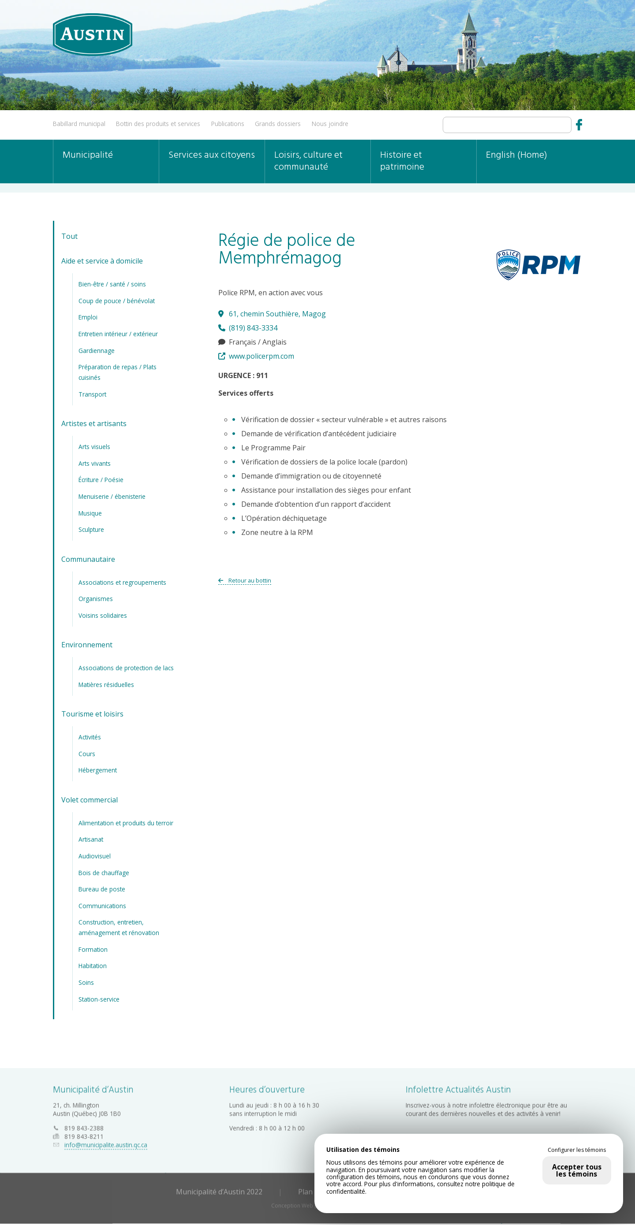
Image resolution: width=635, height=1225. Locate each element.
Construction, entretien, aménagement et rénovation (118, 927)
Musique (90, 513)
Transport (92, 394)
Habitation (92, 965)
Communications (102, 906)
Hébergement (97, 770)
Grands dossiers (278, 123)
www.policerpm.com (256, 356)
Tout (69, 236)
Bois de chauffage (103, 873)
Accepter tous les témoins (576, 1170)
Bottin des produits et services (158, 123)
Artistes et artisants (94, 423)
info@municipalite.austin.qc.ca (105, 1142)
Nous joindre (330, 123)
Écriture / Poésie (100, 479)
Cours (86, 754)
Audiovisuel (94, 856)
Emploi (87, 317)
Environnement (86, 645)
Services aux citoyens (211, 155)
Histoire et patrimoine (402, 161)
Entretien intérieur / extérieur (118, 334)
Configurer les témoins (577, 1150)
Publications (227, 123)
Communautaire (88, 559)
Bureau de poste (101, 889)
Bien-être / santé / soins (112, 284)
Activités (89, 737)
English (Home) (516, 155)
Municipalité (88, 155)
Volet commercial (89, 800)
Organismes (95, 598)
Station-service (99, 999)
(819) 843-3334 (247, 328)
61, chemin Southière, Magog (272, 314)
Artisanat (90, 839)
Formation (93, 949)
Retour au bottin (244, 580)
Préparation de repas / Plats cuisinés (117, 372)
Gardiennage (96, 350)
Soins (86, 982)
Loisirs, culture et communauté (308, 161)
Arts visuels (94, 446)
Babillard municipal (79, 123)
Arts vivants (94, 463)
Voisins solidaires (102, 615)
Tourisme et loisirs (92, 714)
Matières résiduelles (106, 684)
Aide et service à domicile (102, 261)
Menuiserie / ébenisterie (112, 496)
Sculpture (91, 529)
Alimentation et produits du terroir (125, 823)
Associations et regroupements (122, 582)
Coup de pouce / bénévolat (116, 301)
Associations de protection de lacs (126, 668)
